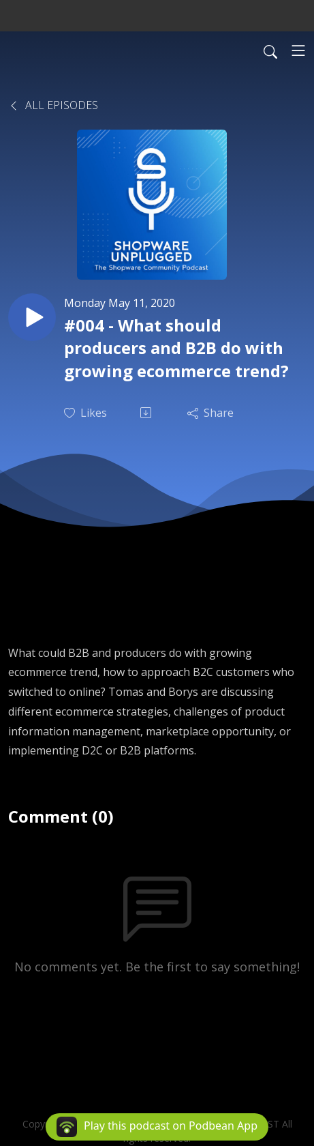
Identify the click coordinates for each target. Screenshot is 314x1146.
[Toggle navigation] (298, 50)
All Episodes (53, 105)
